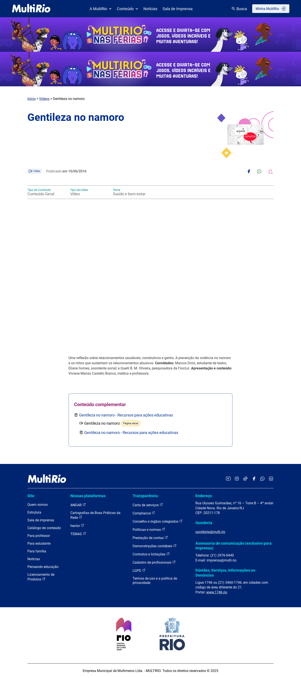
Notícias (150, 8)
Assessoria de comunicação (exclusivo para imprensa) (233, 545)
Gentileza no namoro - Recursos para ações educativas (126, 415)
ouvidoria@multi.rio (210, 532)
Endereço (203, 496)
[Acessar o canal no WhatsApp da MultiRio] (262, 479)
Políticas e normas (149, 529)
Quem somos (37, 505)
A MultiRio (101, 8)
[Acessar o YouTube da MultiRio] (228, 479)
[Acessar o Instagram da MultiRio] (236, 479)
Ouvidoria (203, 522)
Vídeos (44, 99)
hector (77, 525)
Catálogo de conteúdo (44, 528)
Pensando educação (43, 567)
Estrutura (34, 512)
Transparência (145, 496)
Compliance (144, 513)
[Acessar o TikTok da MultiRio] (245, 479)
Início (31, 99)
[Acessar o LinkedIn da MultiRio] (271, 479)
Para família (36, 551)
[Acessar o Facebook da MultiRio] (254, 479)
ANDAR (78, 505)
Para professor (38, 536)
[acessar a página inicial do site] (31, 8)
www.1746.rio (216, 592)
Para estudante (39, 543)
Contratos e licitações (151, 554)
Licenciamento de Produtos (40, 576)
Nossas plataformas (88, 496)
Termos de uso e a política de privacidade (155, 580)
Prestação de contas (150, 537)
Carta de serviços (148, 505)
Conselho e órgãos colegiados (158, 521)
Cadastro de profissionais (154, 562)
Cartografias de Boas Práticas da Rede (95, 515)
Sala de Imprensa (178, 8)
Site (30, 496)
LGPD (139, 570)
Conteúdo (127, 8)
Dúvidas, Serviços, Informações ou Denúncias (225, 572)
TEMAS (78, 533)
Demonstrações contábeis (155, 546)
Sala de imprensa (40, 520)
